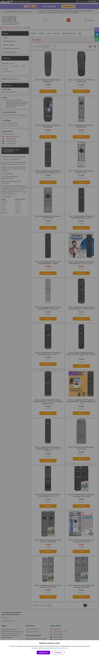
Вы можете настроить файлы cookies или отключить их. (48, 648)
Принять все (43, 652)
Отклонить (58, 652)
